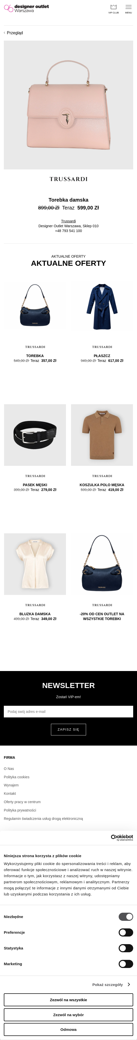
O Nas (9, 769)
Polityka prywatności (20, 810)
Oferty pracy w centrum (22, 802)
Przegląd (13, 33)
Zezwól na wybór (68, 1015)
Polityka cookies (16, 777)
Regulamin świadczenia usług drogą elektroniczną (43, 819)
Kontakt (10, 793)
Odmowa (68, 1029)
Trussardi (68, 221)
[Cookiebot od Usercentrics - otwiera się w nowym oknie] (111, 838)
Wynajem (11, 785)
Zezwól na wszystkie (68, 1000)
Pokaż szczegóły (107, 984)
